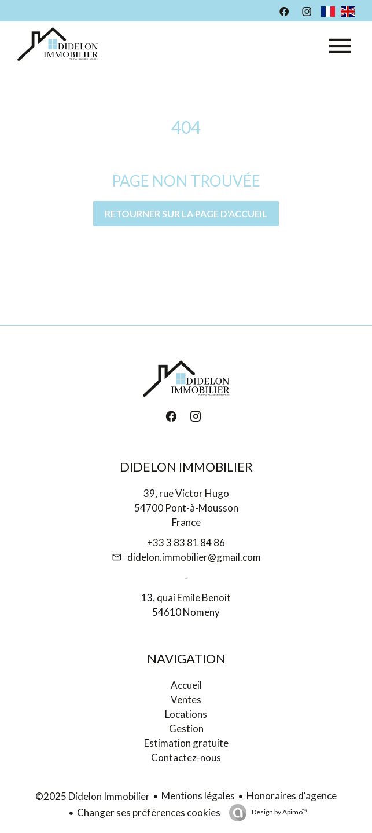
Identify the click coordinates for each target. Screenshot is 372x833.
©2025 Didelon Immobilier (92, 796)
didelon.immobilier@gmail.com (194, 557)
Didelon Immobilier (186, 466)
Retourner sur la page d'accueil (186, 213)
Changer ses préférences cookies (148, 812)
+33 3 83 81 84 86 (186, 542)
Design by (279, 812)
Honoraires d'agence (291, 796)
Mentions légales (198, 796)
